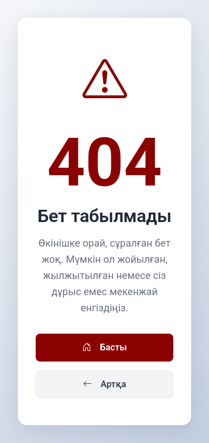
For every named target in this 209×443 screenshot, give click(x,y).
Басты (104, 347)
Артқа (105, 384)
